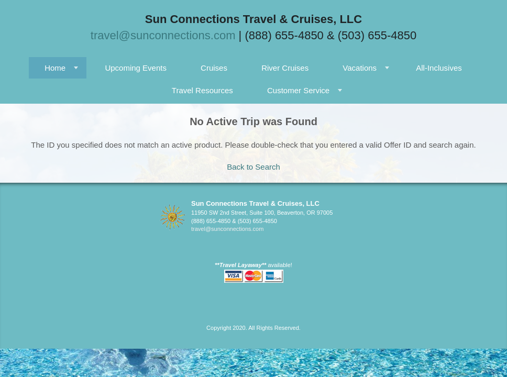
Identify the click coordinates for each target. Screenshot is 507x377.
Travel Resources (202, 90)
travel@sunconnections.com (163, 35)
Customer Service (298, 90)
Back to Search (253, 166)
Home (55, 67)
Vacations (360, 67)
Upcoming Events (136, 67)
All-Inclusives (439, 67)
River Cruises (284, 67)
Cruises (214, 67)
